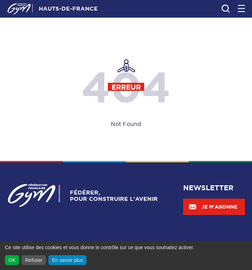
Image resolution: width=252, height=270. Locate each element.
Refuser (33, 260)
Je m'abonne (212, 207)
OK (12, 260)
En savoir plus (67, 260)
